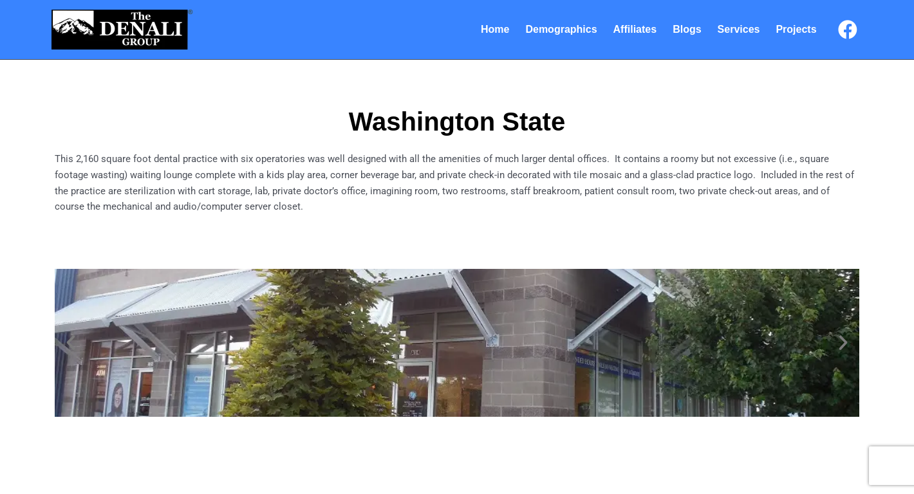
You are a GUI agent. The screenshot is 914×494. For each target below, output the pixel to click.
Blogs (687, 29)
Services (739, 29)
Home (495, 29)
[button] (70, 342)
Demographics (561, 29)
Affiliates (635, 29)
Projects (796, 29)
